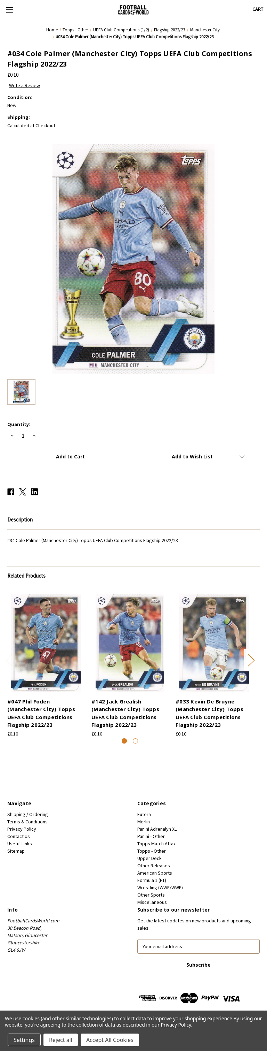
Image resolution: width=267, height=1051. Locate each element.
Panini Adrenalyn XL (157, 829)
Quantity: (18, 424)
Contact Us (18, 836)
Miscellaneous (152, 902)
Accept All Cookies (110, 1040)
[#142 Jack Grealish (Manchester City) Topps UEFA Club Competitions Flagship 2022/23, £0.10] (129, 643)
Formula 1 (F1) (151, 880)
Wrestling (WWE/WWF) (160, 887)
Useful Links (19, 843)
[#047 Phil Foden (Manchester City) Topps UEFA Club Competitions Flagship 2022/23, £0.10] (45, 643)
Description (20, 519)
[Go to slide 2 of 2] (135, 741)
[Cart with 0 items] (258, 9)
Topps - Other (151, 851)
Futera (144, 814)
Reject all (60, 1040)
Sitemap (16, 851)
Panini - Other (151, 836)
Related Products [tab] (26, 575)
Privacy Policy (21, 829)
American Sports (154, 873)
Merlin (143, 821)
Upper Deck (149, 858)
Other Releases (153, 865)
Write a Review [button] (24, 85)
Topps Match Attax (156, 843)
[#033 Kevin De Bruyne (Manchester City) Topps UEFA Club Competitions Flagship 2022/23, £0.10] (214, 643)
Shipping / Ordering (27, 814)
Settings (24, 1040)
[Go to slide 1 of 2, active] (124, 741)
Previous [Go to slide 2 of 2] (9, 659)
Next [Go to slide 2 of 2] (251, 659)
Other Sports (151, 895)
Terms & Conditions (27, 821)
